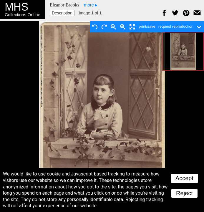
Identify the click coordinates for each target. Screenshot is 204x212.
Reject (184, 193)
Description (62, 13)
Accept (184, 178)
